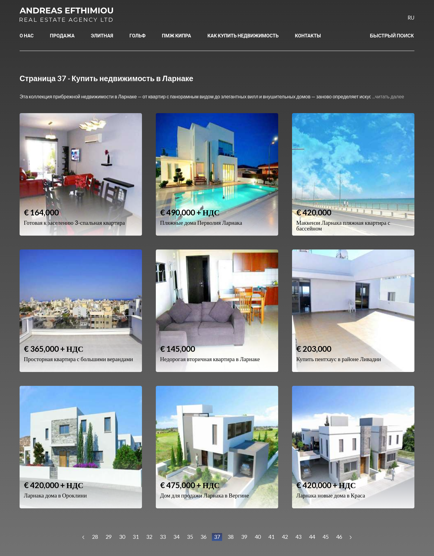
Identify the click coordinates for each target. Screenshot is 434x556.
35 (190, 536)
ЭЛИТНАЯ (102, 35)
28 (95, 536)
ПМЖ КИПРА (176, 35)
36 (203, 536)
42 (285, 536)
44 (312, 536)
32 (149, 536)
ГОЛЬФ (138, 35)
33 (163, 536)
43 (298, 536)
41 (271, 536)
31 (136, 536)
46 (339, 536)
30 (122, 536)
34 (176, 536)
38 (231, 536)
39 (244, 536)
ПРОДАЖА (62, 35)
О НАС (27, 35)
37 (217, 536)
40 (258, 536)
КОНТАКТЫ (308, 35)
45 (325, 536)
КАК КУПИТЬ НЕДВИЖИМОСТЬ (242, 35)
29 (108, 536)
